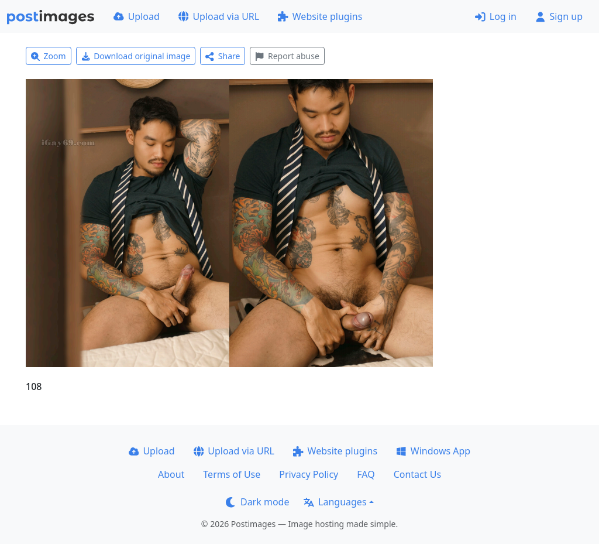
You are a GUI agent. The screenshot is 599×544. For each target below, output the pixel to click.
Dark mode (257, 501)
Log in (496, 16)
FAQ (365, 474)
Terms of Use (231, 474)
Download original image (136, 55)
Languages (335, 501)
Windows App (433, 450)
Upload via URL (218, 16)
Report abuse (287, 55)
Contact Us (417, 474)
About (171, 474)
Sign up (559, 16)
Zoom (48, 55)
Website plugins (320, 16)
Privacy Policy (308, 474)
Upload (136, 16)
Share (222, 55)
